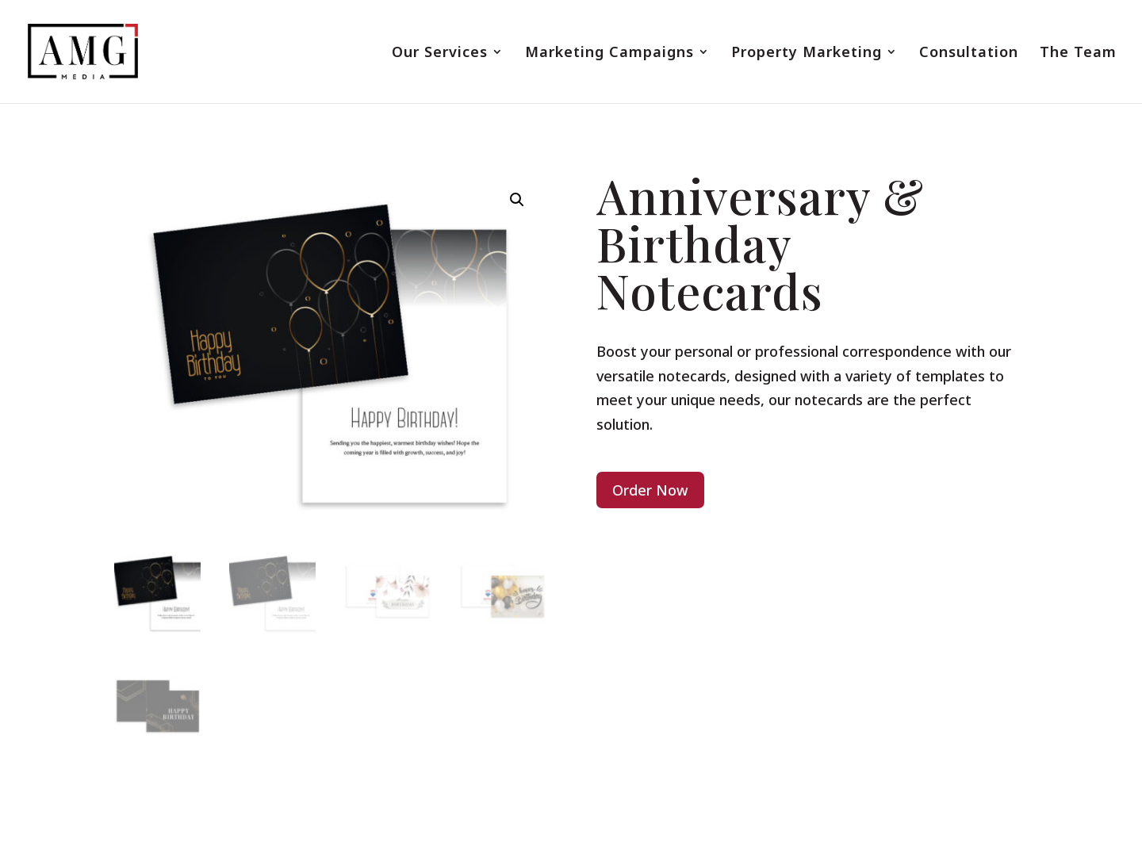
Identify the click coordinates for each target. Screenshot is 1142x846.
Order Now (650, 490)
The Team (1078, 53)
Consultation (968, 53)
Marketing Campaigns (609, 53)
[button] (517, 200)
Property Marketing (806, 53)
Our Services (440, 53)
